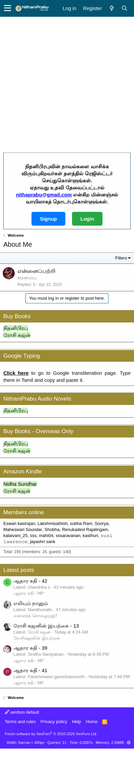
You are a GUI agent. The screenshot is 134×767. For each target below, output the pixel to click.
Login (87, 219)
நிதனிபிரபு (15, 328)
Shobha (52, 529)
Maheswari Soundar (22, 529)
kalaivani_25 (15, 535)
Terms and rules (20, 721)
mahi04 (46, 535)
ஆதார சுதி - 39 (30, 648)
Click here (15, 373)
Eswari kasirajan (19, 523)
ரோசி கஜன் (16, 335)
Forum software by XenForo (51, 734)
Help (76, 721)
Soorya (101, 523)
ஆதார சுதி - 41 (30, 670)
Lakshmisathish (53, 523)
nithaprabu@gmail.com (44, 194)
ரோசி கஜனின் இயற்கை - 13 (46, 626)
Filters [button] (121, 257)
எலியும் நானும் (30, 603)
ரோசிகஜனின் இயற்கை (36, 638)
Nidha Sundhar (20, 484)
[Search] (124, 8)
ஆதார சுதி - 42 (30, 581)
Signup (48, 219)
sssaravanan (68, 535)
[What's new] (111, 8)
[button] (7, 8)
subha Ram (81, 523)
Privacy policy (54, 721)
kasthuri (90, 535)
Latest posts (18, 570)
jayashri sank (42, 541)
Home (91, 721)
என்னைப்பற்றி (36, 271)
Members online (23, 512)
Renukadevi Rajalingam (85, 529)
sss (33, 535)
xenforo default (22, 712)
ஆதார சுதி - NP (28, 593)
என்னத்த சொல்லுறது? (35, 615)
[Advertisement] (63, 83)
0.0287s (86, 743)
